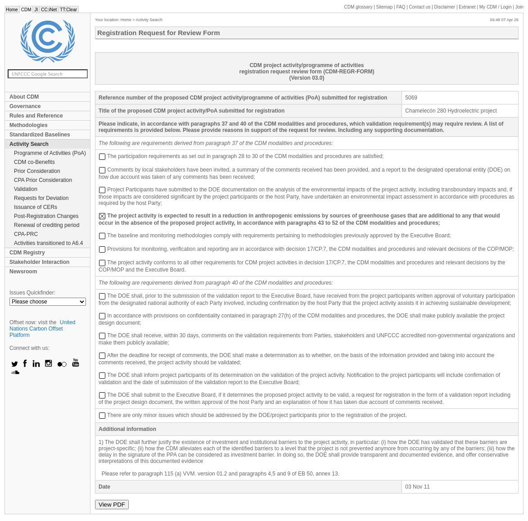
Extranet (467, 7)
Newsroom (23, 271)
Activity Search (29, 144)
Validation (25, 189)
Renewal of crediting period (46, 225)
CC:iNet (49, 9)
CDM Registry (27, 252)
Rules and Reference (36, 116)
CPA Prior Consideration (43, 180)
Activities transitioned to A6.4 (48, 243)
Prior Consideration (37, 171)
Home (12, 9)
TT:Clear (68, 9)
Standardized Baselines (39, 134)
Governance (25, 106)
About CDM (24, 97)
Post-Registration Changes (46, 216)
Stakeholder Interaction (39, 262)
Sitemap (384, 7)
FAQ (400, 7)
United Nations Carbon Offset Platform (42, 328)
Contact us (420, 7)
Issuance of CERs (35, 207)
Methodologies (28, 125)
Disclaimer (445, 7)
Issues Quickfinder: (32, 293)
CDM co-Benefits (34, 162)
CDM (26, 9)
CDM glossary (358, 7)
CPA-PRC (26, 234)
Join (519, 7)
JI (36, 9)
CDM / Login (496, 7)
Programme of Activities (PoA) (50, 153)
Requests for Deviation (41, 198)
